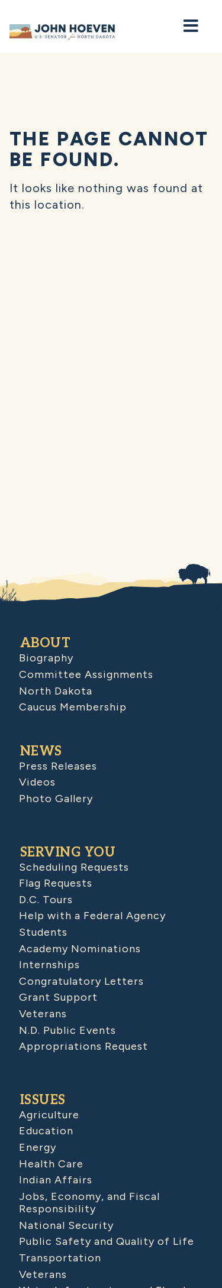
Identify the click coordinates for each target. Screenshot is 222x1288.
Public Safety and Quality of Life (106, 1241)
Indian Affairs (55, 1179)
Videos (37, 782)
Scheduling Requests (74, 867)
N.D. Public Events (67, 1030)
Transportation (60, 1257)
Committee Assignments (86, 674)
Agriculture (49, 1114)
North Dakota (55, 690)
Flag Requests (55, 883)
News (41, 751)
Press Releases (58, 766)
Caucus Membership (73, 706)
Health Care (51, 1163)
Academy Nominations (80, 948)
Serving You (68, 852)
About (45, 643)
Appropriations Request (83, 1046)
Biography (46, 657)
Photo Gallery (56, 798)
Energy (37, 1147)
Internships (49, 964)
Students (43, 932)
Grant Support (58, 997)
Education (46, 1130)
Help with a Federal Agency (92, 915)
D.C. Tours (46, 899)
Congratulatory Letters (81, 981)
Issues (43, 1100)
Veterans (43, 1013)
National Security (66, 1225)
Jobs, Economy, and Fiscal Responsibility (89, 1203)
